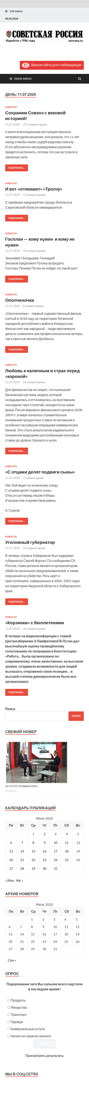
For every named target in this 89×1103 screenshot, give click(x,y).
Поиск (10, 709)
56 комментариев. (34, 548)
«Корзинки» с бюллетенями (34, 622)
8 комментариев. (33, 306)
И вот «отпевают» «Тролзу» (33, 188)
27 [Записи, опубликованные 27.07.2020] (11, 868)
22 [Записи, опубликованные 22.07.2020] (33, 860)
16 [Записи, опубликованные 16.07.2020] (44, 851)
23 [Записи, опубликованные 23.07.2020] (44, 860)
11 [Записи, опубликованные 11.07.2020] (67, 842)
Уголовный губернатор (30, 542)
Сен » (12, 960)
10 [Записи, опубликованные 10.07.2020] (55, 842)
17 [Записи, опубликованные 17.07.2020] (55, 851)
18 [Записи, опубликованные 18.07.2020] (67, 851)
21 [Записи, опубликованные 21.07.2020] (22, 860)
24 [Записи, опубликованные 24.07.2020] (55, 860)
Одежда (17, 1022)
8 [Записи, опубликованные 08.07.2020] (33, 842)
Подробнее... (15, 166)
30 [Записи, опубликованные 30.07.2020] (44, 868)
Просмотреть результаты (44, 1056)
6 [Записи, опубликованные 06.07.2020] (11, 842)
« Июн (9, 880)
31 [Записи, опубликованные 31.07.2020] (55, 868)
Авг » (19, 880)
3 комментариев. (33, 478)
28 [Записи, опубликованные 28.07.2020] (22, 868)
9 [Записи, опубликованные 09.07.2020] (45, 842)
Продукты (18, 1000)
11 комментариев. (34, 194)
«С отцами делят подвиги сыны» (40, 471)
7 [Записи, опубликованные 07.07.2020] (22, 842)
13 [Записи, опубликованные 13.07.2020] (11, 851)
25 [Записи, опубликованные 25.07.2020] (67, 860)
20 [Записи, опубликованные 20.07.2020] (11, 860)
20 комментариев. (34, 250)
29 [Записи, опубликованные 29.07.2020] (33, 868)
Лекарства (19, 1007)
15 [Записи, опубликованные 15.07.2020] (33, 851)
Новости (11, 107)
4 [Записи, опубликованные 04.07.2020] (67, 834)
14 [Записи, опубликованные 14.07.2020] (22, 851)
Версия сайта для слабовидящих (52, 65)
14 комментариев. (34, 382)
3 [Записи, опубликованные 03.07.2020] (55, 834)
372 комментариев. (35, 124)
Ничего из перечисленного (31, 1036)
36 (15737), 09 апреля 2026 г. (21, 786)
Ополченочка (20, 300)
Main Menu (23, 78)
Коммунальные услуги (28, 1029)
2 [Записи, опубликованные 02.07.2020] (45, 834)
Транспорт (19, 1014)
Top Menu (16, 11)
